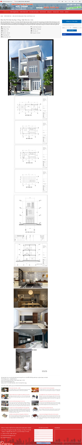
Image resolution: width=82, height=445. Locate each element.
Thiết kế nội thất (24, 12)
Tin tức (62, 12)
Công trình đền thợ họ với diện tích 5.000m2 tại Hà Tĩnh (19, 394)
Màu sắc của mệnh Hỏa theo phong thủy (46, 388)
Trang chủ (6, 12)
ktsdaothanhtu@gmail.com (7, 1)
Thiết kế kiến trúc (7, 16)
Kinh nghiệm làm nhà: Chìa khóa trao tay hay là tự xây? (49, 394)
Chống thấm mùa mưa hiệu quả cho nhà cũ (47, 401)
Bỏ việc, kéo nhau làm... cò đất (14, 388)
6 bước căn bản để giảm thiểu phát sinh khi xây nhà (48, 414)
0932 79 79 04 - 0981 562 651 (24, 1)
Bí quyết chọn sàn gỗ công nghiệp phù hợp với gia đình (19, 407)
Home (2, 16)
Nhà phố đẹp (43, 12)
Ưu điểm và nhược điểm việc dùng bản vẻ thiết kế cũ (18, 414)
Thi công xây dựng (33, 12)
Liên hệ (66, 12)
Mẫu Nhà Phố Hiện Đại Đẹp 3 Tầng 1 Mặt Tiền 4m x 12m (24, 16)
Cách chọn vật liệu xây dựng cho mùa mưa (17, 401)
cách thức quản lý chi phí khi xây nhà (46, 407)
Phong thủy (56, 12)
